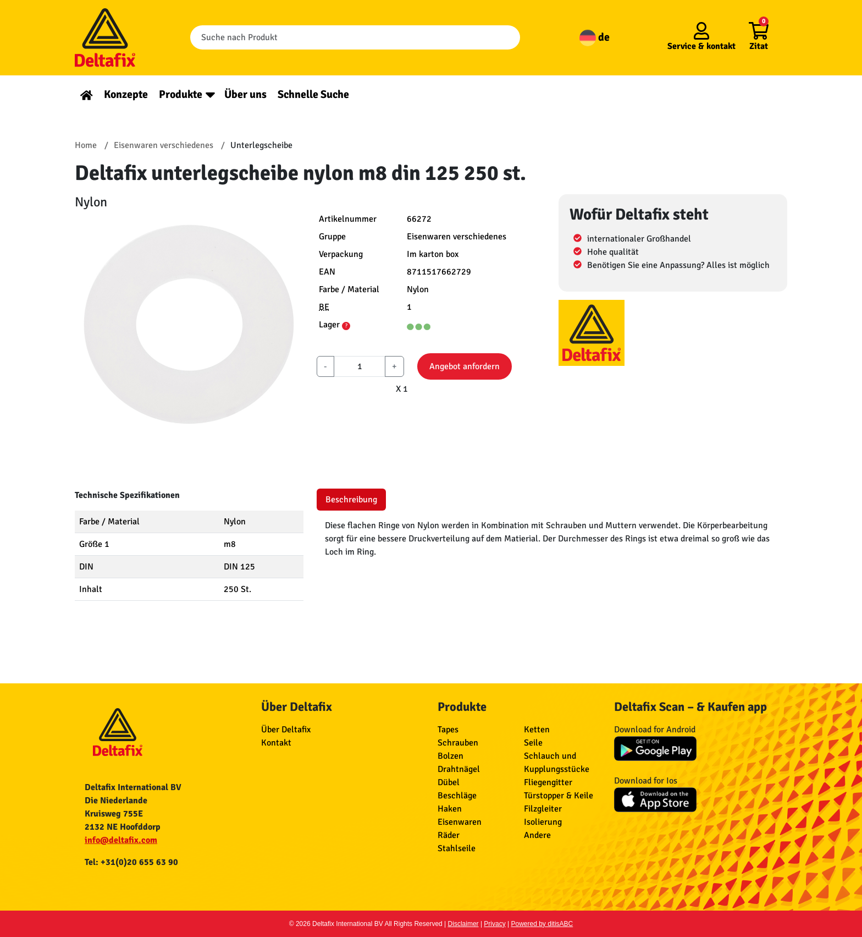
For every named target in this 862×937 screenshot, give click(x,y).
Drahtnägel (459, 769)
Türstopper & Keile (558, 795)
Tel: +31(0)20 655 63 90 (131, 862)
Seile (533, 742)
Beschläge (457, 795)
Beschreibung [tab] (351, 499)
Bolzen (450, 755)
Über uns (245, 94)
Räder (449, 835)
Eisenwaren (460, 822)
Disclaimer (463, 924)
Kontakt (276, 742)
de (594, 37)
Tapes (448, 729)
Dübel (449, 782)
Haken (450, 808)
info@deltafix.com (121, 840)
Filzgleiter (543, 808)
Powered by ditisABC (542, 924)
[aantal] (359, 366)
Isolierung (543, 822)
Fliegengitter (548, 782)
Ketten (537, 729)
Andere (537, 835)
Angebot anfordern (464, 366)
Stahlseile (457, 848)
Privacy (494, 924)
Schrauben (458, 742)
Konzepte (126, 94)
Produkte (180, 94)
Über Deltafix (286, 729)
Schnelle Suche (313, 94)
